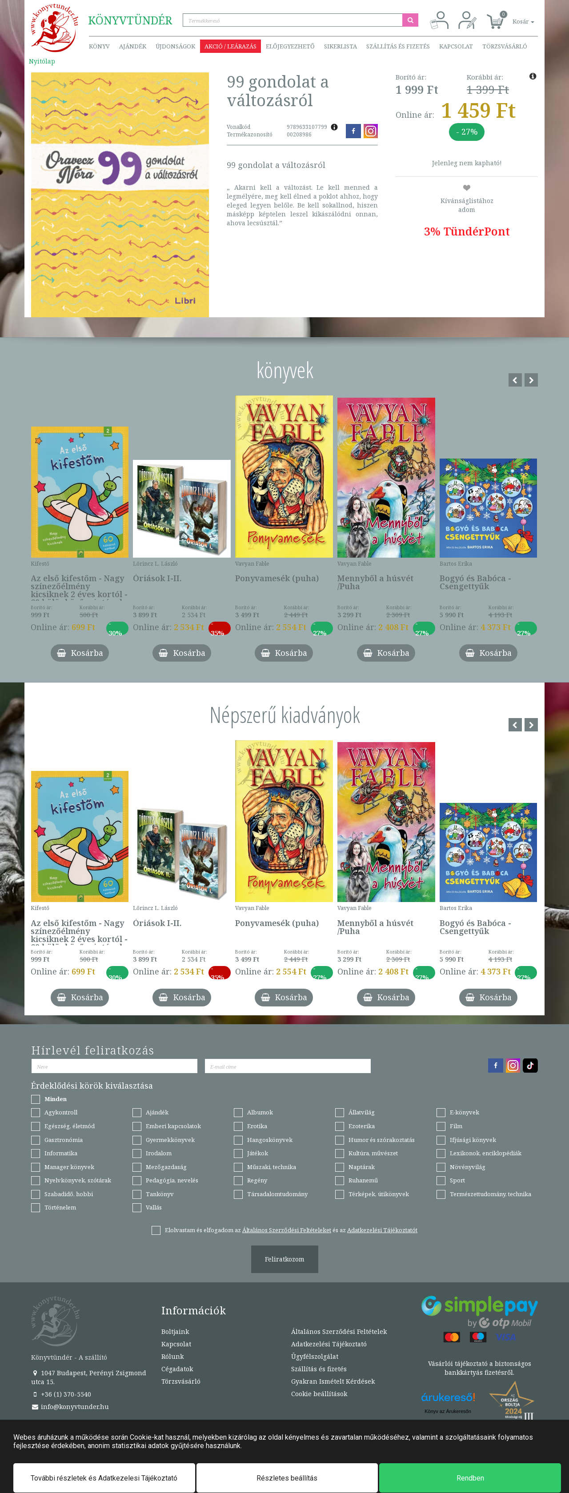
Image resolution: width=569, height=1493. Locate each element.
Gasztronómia (63, 1140)
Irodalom (159, 1153)
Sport (457, 1180)
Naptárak (362, 1167)
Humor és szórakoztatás (382, 1140)
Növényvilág (467, 1167)
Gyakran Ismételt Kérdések (333, 1381)
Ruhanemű (363, 1180)
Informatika (60, 1153)
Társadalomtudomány (277, 1194)
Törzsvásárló (504, 46)
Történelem (60, 1207)
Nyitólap (42, 61)
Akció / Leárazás (230, 46)
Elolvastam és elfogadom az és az (291, 1230)
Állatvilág (362, 1112)
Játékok (257, 1153)
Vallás (154, 1207)
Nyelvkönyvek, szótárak (77, 1180)
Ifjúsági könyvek (473, 1140)
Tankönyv (160, 1194)
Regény (257, 1180)
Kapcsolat (456, 46)
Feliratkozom (285, 1259)
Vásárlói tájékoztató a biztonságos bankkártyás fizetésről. (479, 1368)
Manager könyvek (69, 1167)
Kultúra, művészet (373, 1153)
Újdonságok (175, 46)
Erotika (257, 1126)
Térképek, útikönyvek (379, 1194)
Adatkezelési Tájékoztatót (382, 1230)
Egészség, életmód (69, 1126)
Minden (55, 1099)
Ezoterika (362, 1126)
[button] (513, 16)
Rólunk (172, 1356)
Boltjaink (175, 1331)
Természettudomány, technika (490, 1194)
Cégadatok (177, 1369)
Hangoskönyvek (270, 1140)
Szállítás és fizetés (398, 46)
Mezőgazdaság (166, 1167)
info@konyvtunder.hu (70, 1406)
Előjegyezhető (290, 46)
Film (456, 1126)
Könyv (99, 46)
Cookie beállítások (319, 1393)
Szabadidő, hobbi (68, 1194)
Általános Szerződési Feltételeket (286, 1230)
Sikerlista (340, 46)
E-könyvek (464, 1112)
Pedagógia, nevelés (172, 1180)
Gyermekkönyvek (170, 1140)
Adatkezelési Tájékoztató (329, 1344)
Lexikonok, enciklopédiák (485, 1153)
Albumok (260, 1112)
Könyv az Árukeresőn (448, 1411)
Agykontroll (60, 1112)
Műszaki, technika (271, 1167)
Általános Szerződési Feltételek (339, 1331)
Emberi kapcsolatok (173, 1126)
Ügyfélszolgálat (314, 1356)
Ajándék (132, 46)
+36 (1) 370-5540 (61, 1394)
